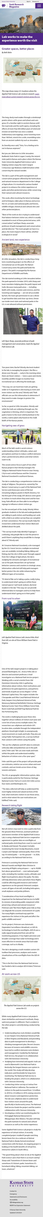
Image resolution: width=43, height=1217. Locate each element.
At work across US (11, 974)
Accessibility (14, 1200)
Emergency (13, 1194)
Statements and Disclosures (18, 1197)
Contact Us (13, 1191)
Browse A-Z (35, 1)
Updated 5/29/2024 (16, 1213)
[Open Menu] (39, 5)
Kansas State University (8, 1)
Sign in (28, 1)
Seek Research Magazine (16, 5)
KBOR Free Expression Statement (20, 1205)
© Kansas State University (17, 1210)
